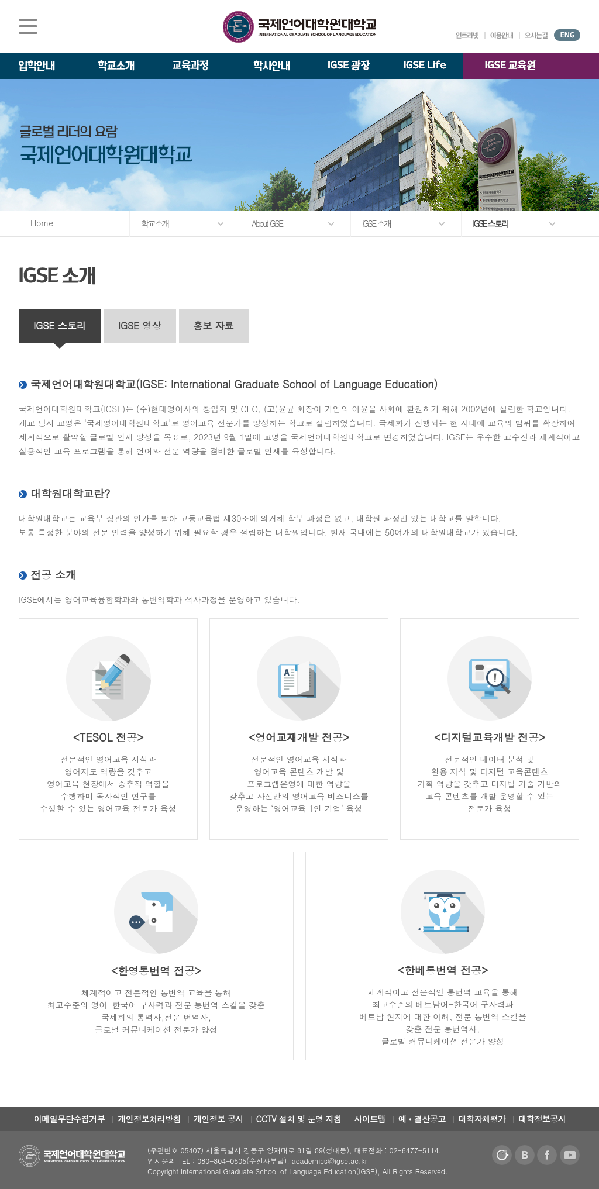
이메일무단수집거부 (69, 1119)
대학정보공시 (542, 1119)
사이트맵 (369, 1119)
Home (41, 223)
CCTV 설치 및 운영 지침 (299, 1119)
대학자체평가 (482, 1119)
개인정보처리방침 (149, 1119)
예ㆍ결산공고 (422, 1119)
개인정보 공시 (218, 1119)
